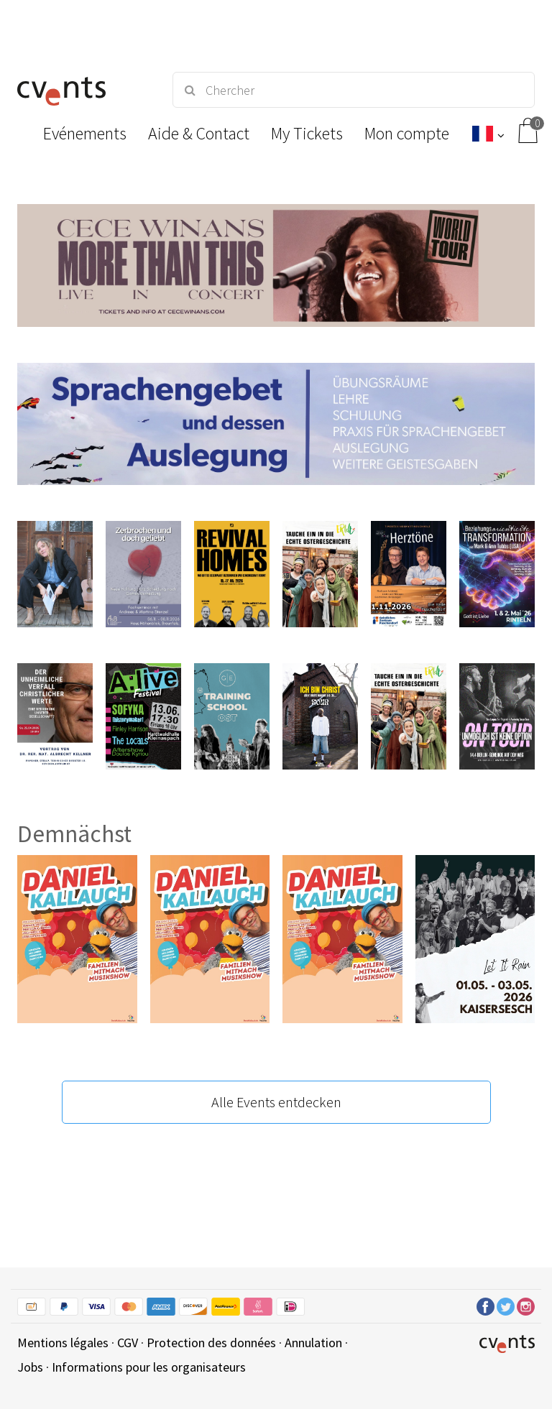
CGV (127, 1342)
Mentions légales (63, 1342)
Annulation (313, 1342)
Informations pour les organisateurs (149, 1367)
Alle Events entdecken (276, 1102)
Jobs (30, 1367)
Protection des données (211, 1342)
